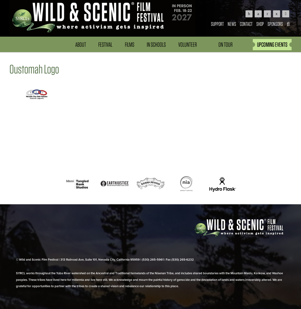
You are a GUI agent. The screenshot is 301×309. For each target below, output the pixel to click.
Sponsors (275, 24)
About (80, 44)
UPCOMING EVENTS (272, 44)
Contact (246, 24)
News (232, 24)
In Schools (156, 44)
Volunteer (187, 44)
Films (129, 44)
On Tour (225, 44)
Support (217, 24)
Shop (260, 24)
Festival (105, 44)
